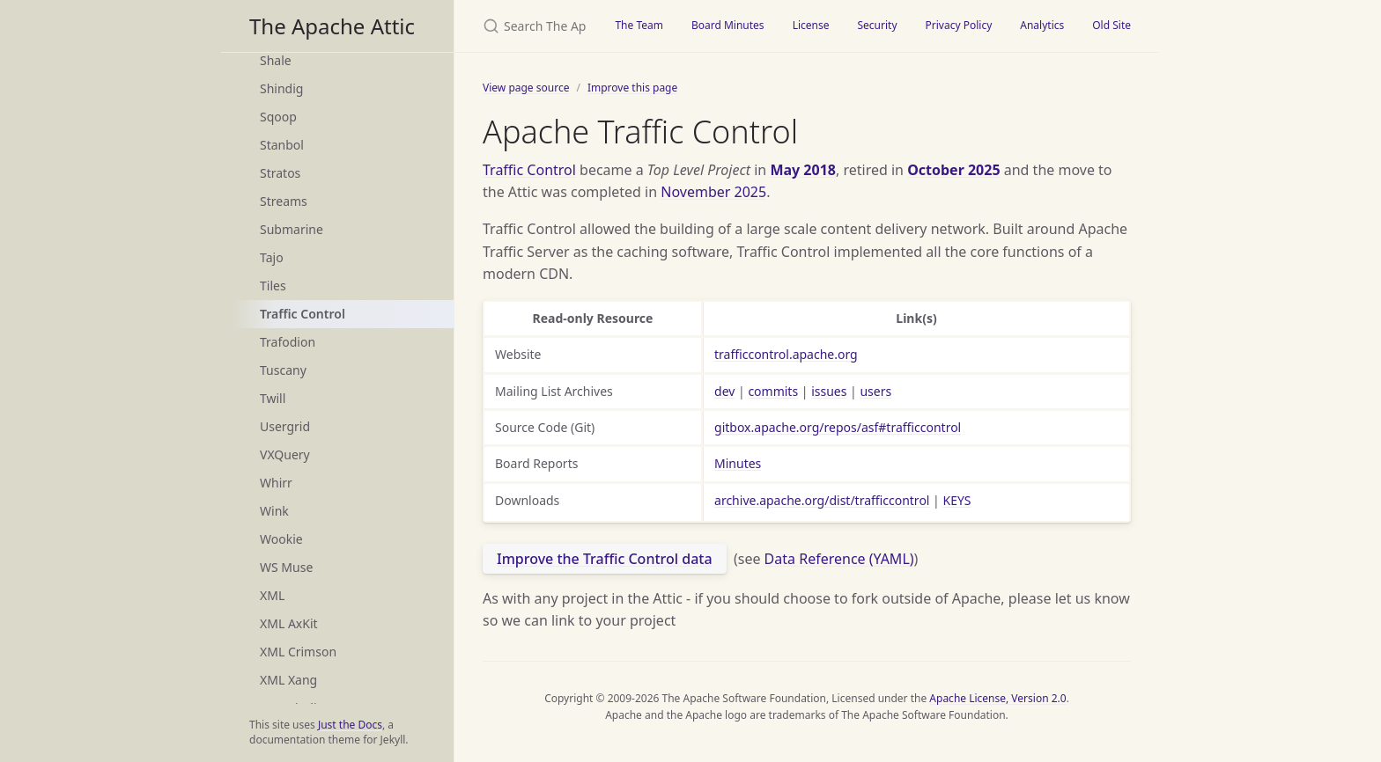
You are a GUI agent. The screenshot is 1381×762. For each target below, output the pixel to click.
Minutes (737, 463)
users (875, 391)
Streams (283, 201)
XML (272, 595)
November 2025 (713, 191)
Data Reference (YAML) (839, 558)
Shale (276, 60)
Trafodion (287, 341)
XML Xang (288, 679)
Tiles (273, 285)
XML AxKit (289, 623)
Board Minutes (727, 25)
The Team (639, 25)
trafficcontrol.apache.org (786, 354)
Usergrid (285, 426)
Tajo (272, 257)
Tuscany (283, 370)
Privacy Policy (959, 25)
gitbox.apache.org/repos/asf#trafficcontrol (837, 427)
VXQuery (285, 454)
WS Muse (286, 567)
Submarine (291, 229)
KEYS (956, 500)
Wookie (281, 539)
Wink (274, 510)
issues (828, 391)
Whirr (276, 482)
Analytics (1042, 25)
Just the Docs (350, 724)
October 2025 (953, 170)
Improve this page (632, 87)
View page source (526, 87)
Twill (272, 398)
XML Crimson (298, 651)
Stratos (280, 173)
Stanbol (282, 144)
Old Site (1111, 25)
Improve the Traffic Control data (605, 558)
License (811, 25)
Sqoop (278, 116)
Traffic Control (302, 313)
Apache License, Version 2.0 (997, 698)
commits (773, 391)
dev (724, 391)
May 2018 (803, 170)
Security (877, 25)
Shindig (281, 88)
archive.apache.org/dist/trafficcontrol (821, 500)
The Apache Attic (332, 25)
